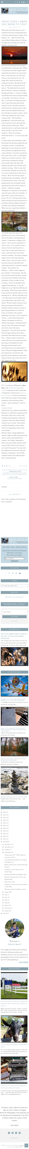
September (8, 852)
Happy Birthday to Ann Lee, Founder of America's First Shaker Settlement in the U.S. (14, 1004)
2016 (4, 839)
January (7, 911)
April (6, 903)
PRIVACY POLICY (14, 621)
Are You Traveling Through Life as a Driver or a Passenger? (13, 759)
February (7, 908)
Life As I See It (8, 1145)
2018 (4, 834)
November (8, 847)
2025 (4, 815)
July (6, 895)
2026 (4, 812)
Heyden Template (15, 1145)
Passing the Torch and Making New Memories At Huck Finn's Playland (13, 699)
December (8, 844)
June (6, 897)
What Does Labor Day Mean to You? (15, 889)
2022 (4, 823)
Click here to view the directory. (14, 597)
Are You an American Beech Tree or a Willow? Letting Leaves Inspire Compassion (14, 636)
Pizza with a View (10, 882)
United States (13, 388)
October (7, 850)
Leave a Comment (23, 465)
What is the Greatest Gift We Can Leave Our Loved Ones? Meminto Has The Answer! (13, 730)
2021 (4, 826)
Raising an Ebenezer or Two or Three (14, 797)
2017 (4, 836)
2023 (4, 820)
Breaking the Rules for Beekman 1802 (16, 874)
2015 (4, 842)
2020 (4, 828)
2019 (4, 831)
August (7, 892)
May (6, 900)
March (7, 905)
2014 (4, 913)
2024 (4, 817)
